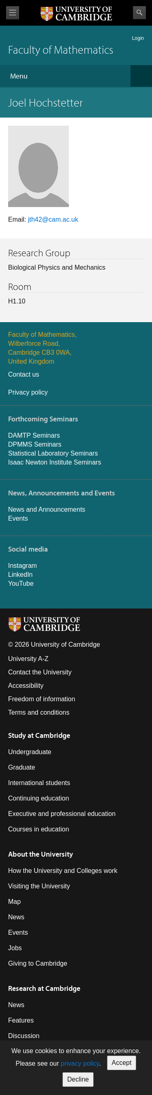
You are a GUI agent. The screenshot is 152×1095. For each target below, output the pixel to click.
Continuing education (38, 798)
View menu (12, 13)
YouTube (21, 583)
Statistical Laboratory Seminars (53, 453)
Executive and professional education (62, 813)
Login (138, 38)
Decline (78, 1079)
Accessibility (25, 685)
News (16, 917)
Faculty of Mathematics (60, 49)
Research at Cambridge (44, 988)
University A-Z (28, 658)
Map (14, 901)
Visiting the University (39, 886)
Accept (122, 1062)
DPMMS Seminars (35, 444)
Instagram (22, 565)
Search (139, 12)
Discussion (23, 1035)
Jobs (15, 947)
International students (39, 782)
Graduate (21, 767)
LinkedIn (20, 574)
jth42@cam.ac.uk (53, 219)
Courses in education (38, 829)
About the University (40, 854)
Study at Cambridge (39, 735)
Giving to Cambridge (37, 963)
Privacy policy (28, 392)
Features (21, 1020)
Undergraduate (29, 751)
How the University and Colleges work (62, 870)
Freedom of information (41, 699)
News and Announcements (46, 509)
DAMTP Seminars (34, 435)
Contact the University (40, 672)
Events (18, 518)
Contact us (23, 374)
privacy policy (80, 1063)
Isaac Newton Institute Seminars (54, 462)
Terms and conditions (38, 712)
